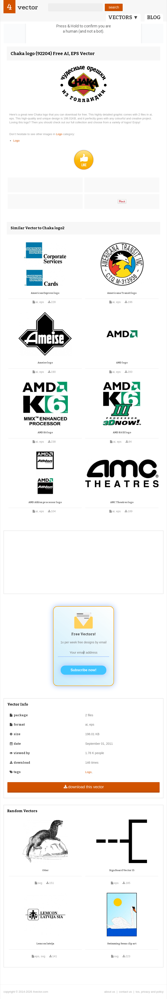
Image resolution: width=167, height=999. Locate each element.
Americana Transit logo (122, 293)
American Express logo (45, 293)
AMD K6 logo (45, 432)
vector (27, 7)
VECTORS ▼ (123, 17)
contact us (125, 991)
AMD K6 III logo (122, 432)
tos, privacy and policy (150, 991)
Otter (45, 870)
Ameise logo (45, 362)
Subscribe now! (83, 670)
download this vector (83, 787)
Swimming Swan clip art (121, 943)
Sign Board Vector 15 (121, 870)
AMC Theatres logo (122, 502)
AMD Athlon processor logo (45, 502)
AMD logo (122, 362)
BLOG (154, 17)
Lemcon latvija (45, 943)
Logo (59, 134)
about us (109, 991)
